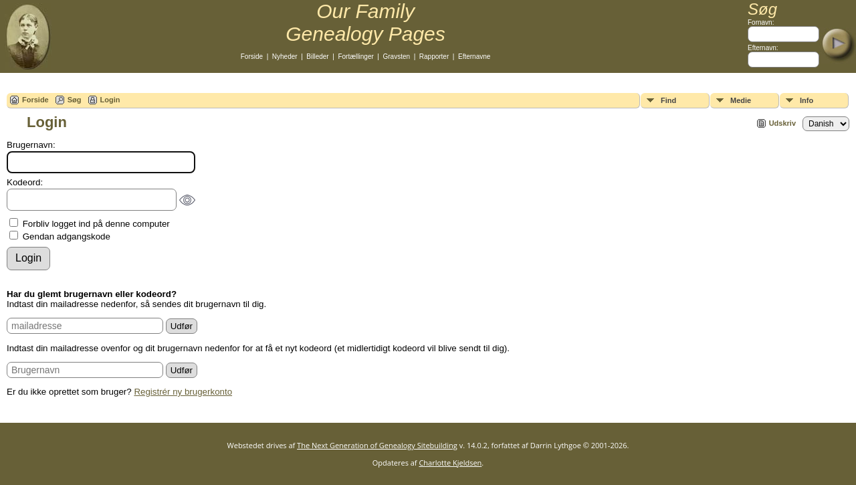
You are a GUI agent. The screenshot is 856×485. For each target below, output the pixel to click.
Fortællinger (355, 56)
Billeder (317, 56)
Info (806, 100)
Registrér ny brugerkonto (183, 392)
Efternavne (474, 56)
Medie (740, 100)
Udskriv (782, 123)
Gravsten (397, 56)
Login (110, 100)
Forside (252, 56)
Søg (75, 100)
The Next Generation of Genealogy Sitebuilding (377, 445)
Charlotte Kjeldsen (450, 463)
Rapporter (434, 56)
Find (668, 100)
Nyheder (285, 56)
